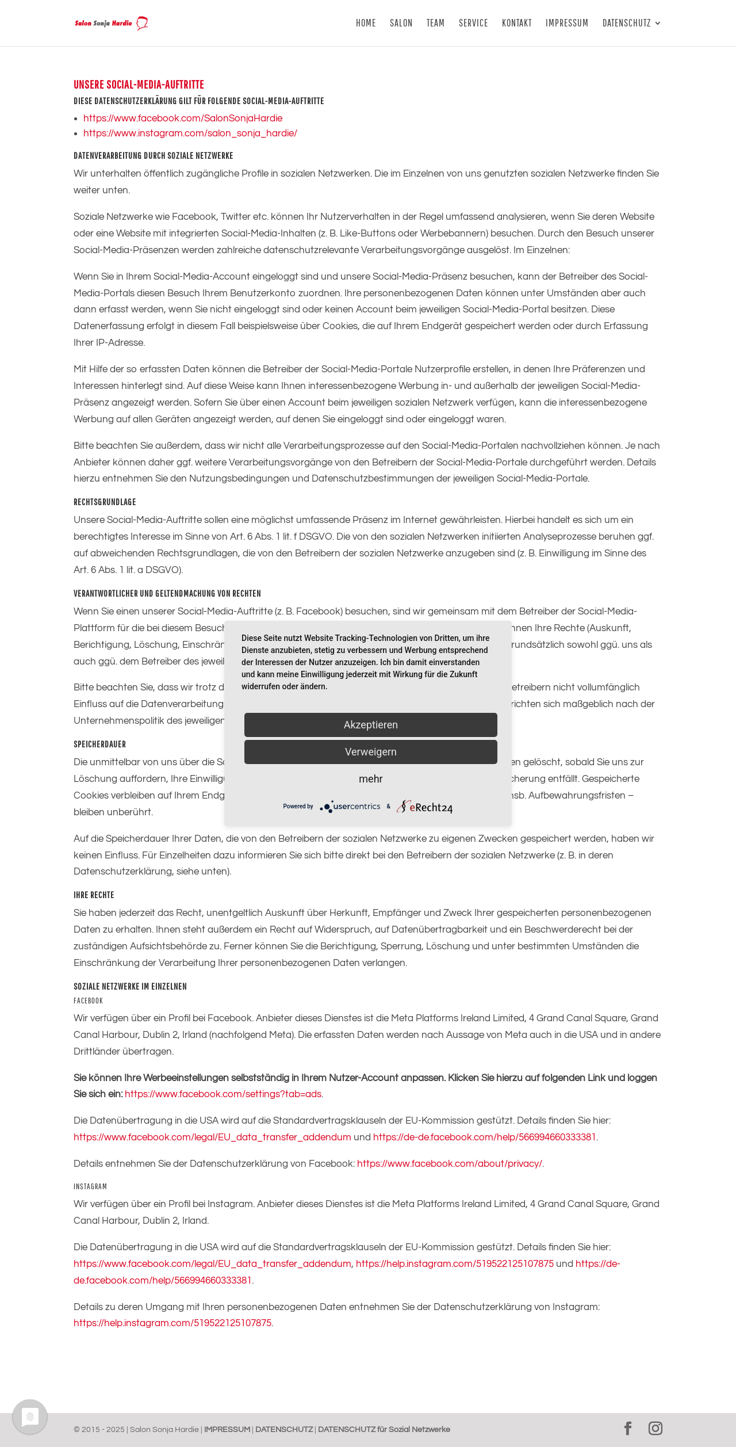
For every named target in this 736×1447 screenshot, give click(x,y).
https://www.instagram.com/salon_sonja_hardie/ (190, 133)
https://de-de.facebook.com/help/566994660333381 (484, 1137)
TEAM (436, 24)
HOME (366, 24)
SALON (401, 24)
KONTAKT (517, 24)
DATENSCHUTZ (627, 24)
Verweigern (371, 752)
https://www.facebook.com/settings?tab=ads (223, 1094)
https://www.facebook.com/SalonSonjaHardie (182, 118)
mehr (370, 779)
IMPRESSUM (567, 24)
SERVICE (473, 24)
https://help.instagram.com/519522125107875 (455, 1264)
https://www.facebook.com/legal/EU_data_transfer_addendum (212, 1137)
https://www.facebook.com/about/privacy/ (449, 1164)
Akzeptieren (371, 725)
